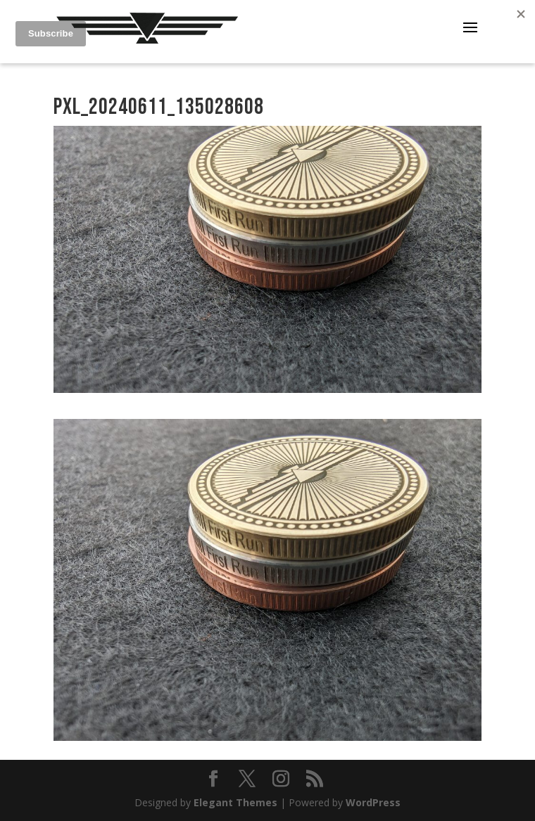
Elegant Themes (235, 802)
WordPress (373, 802)
